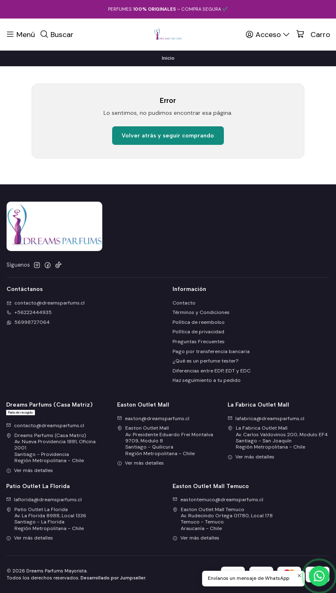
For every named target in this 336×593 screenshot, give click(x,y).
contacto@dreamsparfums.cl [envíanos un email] (46, 303)
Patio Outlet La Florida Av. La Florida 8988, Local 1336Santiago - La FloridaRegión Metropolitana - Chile (46, 519)
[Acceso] (268, 34)
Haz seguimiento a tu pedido (207, 380)
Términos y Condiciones (201, 312)
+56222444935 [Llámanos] (29, 312)
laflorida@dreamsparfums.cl (44, 499)
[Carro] (313, 35)
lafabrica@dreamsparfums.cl (266, 418)
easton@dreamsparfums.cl (153, 418)
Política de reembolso (199, 322)
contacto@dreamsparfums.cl (45, 425)
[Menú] (21, 34)
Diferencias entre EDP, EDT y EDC (212, 370)
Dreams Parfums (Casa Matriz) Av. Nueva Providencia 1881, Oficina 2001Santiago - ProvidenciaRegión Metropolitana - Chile (51, 448)
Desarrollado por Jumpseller (113, 578)
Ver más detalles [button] (29, 470)
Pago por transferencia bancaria (211, 351)
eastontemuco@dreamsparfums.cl (218, 499)
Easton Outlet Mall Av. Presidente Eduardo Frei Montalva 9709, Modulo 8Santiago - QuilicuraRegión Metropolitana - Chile (165, 440)
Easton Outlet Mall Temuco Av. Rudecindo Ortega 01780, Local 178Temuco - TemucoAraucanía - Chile (223, 519)
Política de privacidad (198, 331)
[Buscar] (57, 34)
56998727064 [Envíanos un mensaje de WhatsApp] (28, 322)
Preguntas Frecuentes (199, 341)
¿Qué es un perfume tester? (205, 361)
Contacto (184, 303)
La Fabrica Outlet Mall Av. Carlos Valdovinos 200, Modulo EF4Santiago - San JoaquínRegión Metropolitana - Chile (278, 437)
